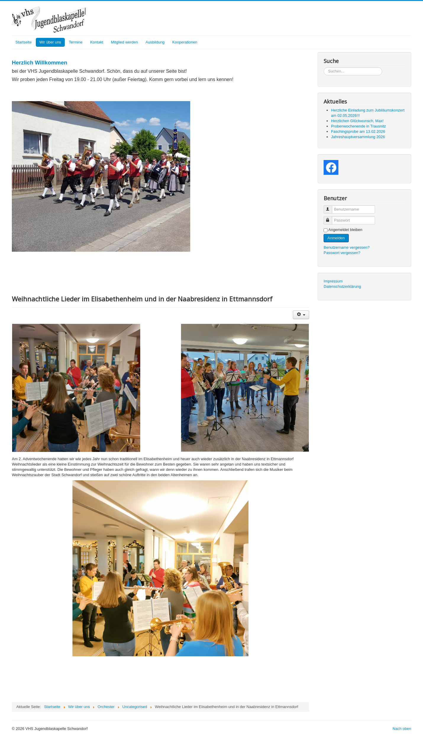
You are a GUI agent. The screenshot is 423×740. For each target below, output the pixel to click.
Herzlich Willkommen (39, 62)
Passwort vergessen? (342, 253)
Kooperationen (184, 42)
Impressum (333, 281)
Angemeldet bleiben (345, 229)
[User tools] (301, 315)
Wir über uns (50, 42)
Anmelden (336, 238)
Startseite (23, 42)
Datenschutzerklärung (342, 286)
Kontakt (96, 42)
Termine (76, 42)
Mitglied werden (124, 42)
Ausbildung (155, 42)
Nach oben (402, 728)
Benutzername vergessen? (346, 247)
